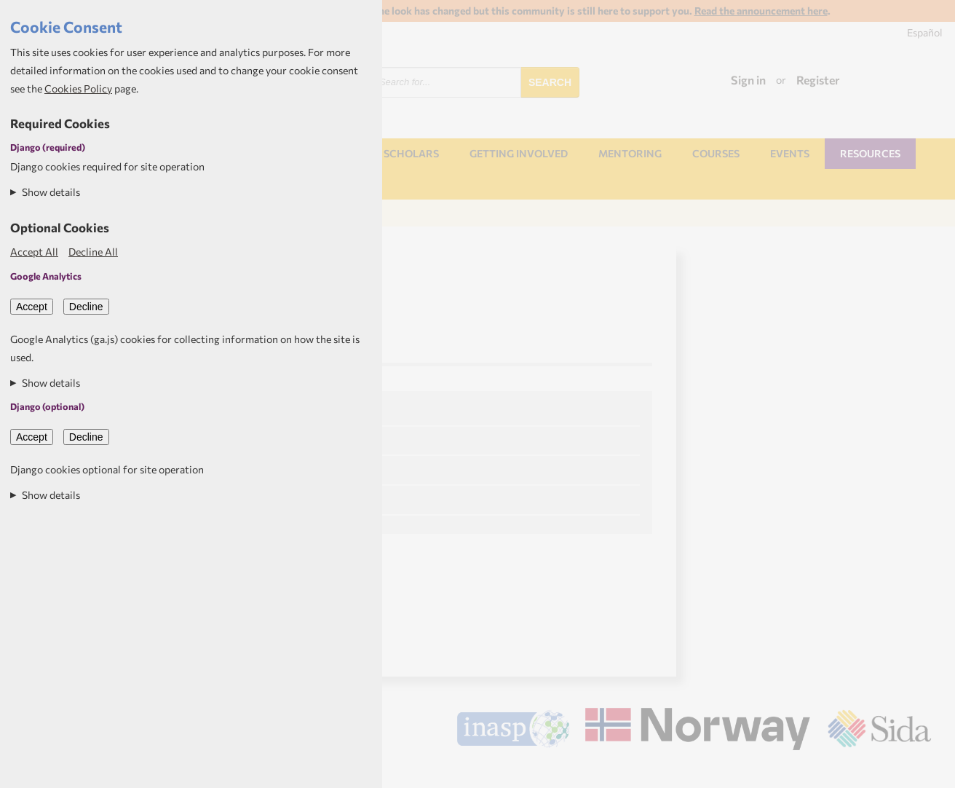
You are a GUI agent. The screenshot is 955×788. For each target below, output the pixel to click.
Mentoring (630, 153)
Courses (716, 153)
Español (925, 32)
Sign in (748, 80)
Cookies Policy (78, 88)
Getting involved (518, 153)
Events (789, 153)
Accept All (34, 251)
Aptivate (918, 771)
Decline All (93, 251)
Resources (870, 153)
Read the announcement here (761, 10)
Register (818, 80)
